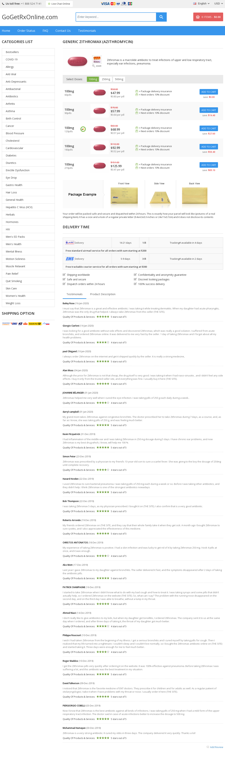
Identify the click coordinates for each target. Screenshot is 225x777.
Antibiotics (12, 96)
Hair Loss (11, 192)
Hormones (12, 222)
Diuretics (11, 163)
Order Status (26, 31)
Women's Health (15, 296)
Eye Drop (11, 177)
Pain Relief (12, 273)
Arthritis (10, 103)
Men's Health (13, 244)
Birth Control (13, 118)
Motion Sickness (15, 259)
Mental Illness (14, 251)
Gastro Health (14, 185)
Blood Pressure (15, 133)
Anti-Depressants (16, 81)
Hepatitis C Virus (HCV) (19, 207)
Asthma (10, 111)
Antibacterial (13, 89)
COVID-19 (12, 59)
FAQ (45, 31)
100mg (93, 79)
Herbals (10, 214)
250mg (106, 79)
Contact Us (63, 31)
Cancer (10, 126)
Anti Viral (11, 74)
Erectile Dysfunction (18, 170)
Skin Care (11, 288)
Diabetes (11, 155)
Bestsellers (12, 52)
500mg (119, 79)
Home (6, 31)
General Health (14, 199)
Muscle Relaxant (15, 266)
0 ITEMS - (211, 17)
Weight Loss (13, 303)
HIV (8, 229)
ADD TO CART (208, 91)
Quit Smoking (14, 281)
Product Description (102, 294)
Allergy (10, 67)
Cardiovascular (14, 148)
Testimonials (87, 31)
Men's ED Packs (15, 236)
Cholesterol (12, 140)
